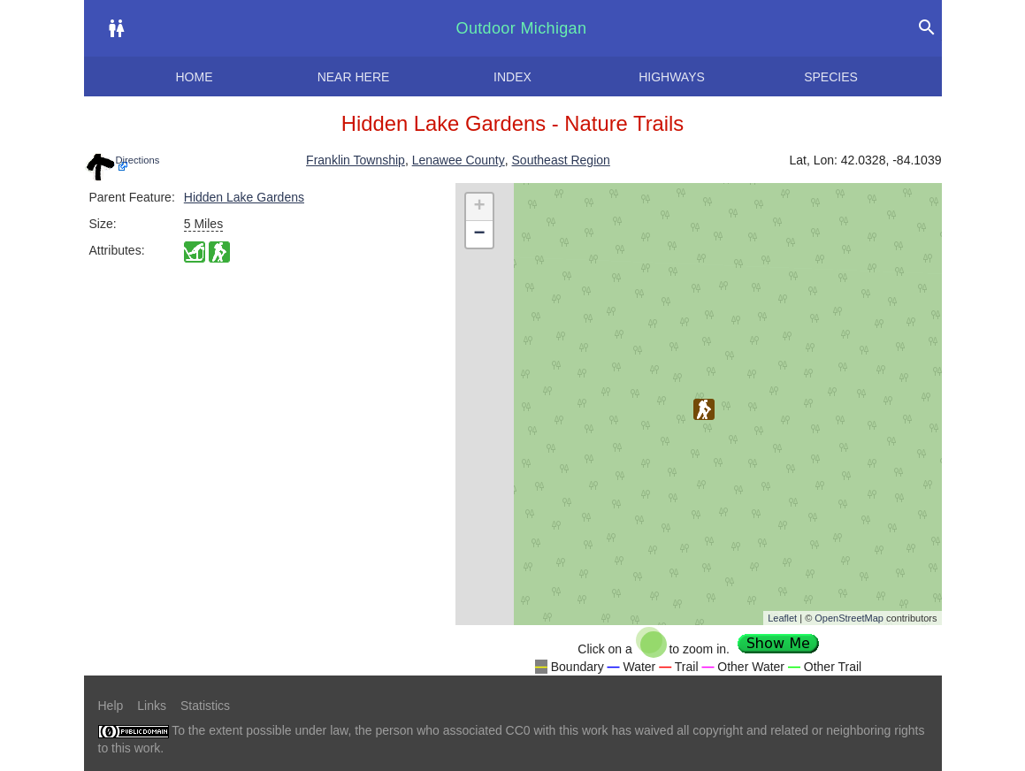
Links (151, 705)
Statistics (205, 705)
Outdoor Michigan (521, 28)
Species (831, 77)
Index (512, 77)
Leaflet (782, 618)
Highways (672, 77)
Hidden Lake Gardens (244, 197)
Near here (353, 77)
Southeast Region (561, 160)
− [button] (479, 234)
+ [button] (479, 207)
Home (194, 77)
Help (111, 705)
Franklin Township (355, 160)
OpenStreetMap (849, 618)
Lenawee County (458, 160)
